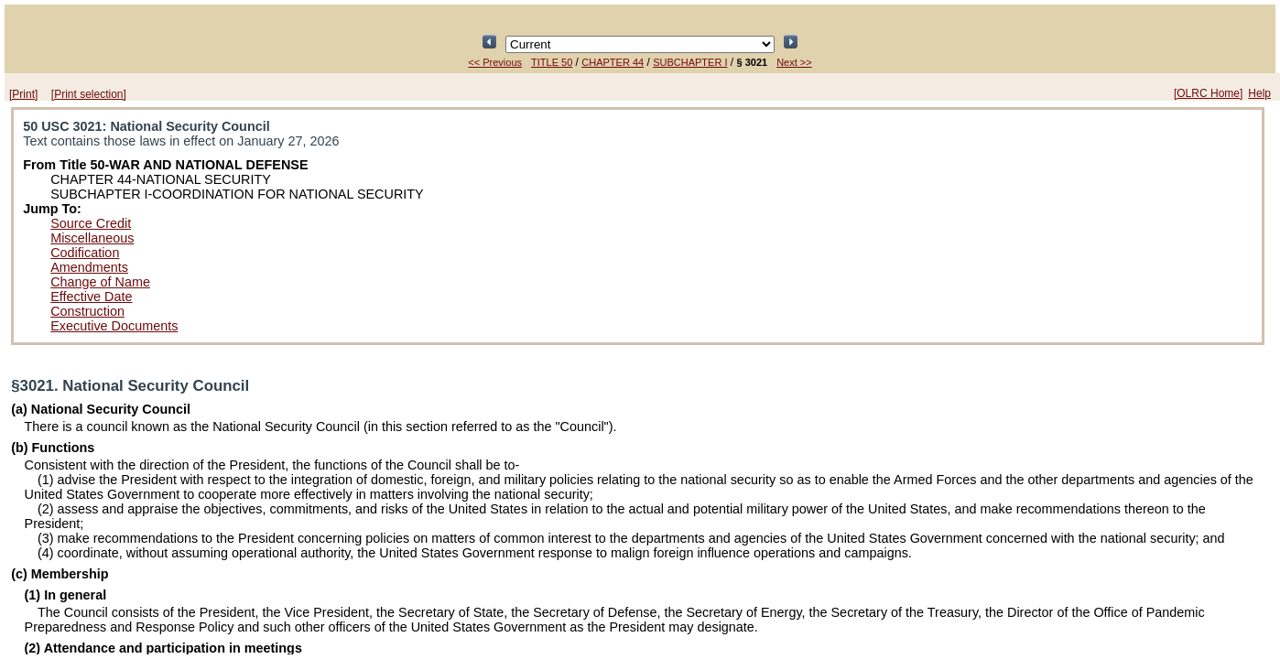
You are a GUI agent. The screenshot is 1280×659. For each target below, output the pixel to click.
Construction (87, 311)
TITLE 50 (551, 62)
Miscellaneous (92, 238)
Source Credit (90, 223)
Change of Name (100, 282)
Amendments (89, 267)
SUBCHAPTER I (690, 62)
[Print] (23, 94)
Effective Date (91, 296)
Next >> (794, 62)
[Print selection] (88, 94)
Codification (84, 252)
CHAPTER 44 (612, 62)
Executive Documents (114, 326)
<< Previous (495, 62)
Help (1259, 93)
